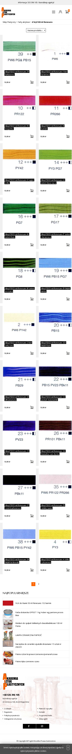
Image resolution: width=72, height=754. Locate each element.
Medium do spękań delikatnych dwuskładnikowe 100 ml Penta (38, 624)
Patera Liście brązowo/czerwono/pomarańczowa (36, 654)
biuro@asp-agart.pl (46, 2)
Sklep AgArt (43, 719)
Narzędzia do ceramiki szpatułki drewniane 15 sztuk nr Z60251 (38, 645)
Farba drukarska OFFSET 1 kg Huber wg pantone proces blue (39, 614)
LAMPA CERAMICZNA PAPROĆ (28, 635)
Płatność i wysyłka (45, 708)
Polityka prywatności (11, 715)
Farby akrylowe (24, 22)
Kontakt (42, 712)
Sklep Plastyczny (9, 22)
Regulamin (8, 712)
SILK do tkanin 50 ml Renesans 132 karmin (33, 603)
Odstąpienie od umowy (13, 719)
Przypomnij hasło (45, 715)
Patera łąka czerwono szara (27, 661)
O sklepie (7, 708)
